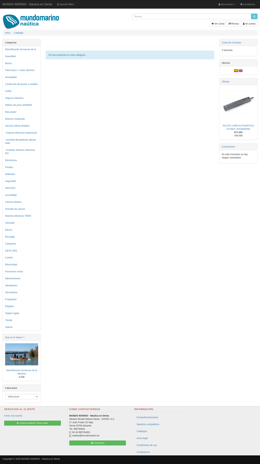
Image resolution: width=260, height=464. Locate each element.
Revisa (234, 23)
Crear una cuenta (13, 415)
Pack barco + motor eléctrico (20, 70)
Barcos (8, 229)
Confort (9, 257)
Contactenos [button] (97, 443)
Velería (8, 327)
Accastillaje (11, 195)
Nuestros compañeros (148, 424)
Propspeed (10, 299)
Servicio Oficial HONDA (17, 125)
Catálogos (142, 431)
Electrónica (11, 160)
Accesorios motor (14, 271)
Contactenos (143, 452)
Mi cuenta (249, 23)
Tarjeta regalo (12, 313)
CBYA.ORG (11, 250)
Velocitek (9, 222)
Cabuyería (10, 243)
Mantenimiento (12, 278)
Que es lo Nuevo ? (14, 337)
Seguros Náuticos (14, 98)
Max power (10, 112)
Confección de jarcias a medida (21, 84)
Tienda (8, 320)
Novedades (11, 77)
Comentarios (228, 146)
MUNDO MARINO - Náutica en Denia (27, 4)
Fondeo (9, 167)
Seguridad (10, 181)
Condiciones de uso (147, 445)
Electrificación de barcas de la (20, 49)
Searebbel (10, 56)
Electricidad (11, 264)
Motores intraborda (15, 119)
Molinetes (10, 174)
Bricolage (10, 236)
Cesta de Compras (231, 42)
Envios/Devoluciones (147, 417)
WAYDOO (10, 188)
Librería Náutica (13, 202)
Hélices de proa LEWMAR (18, 105)
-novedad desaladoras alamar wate (20, 141)
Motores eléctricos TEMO (18, 216)
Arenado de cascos (15, 209)
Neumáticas (11, 292)
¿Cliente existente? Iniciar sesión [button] (32, 423)
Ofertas (225, 81)
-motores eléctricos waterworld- (21, 132)
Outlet (8, 91)
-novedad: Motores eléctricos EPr (20, 152)
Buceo (8, 63)
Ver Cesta (217, 23)
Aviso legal (142, 438)
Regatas (9, 306)
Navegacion (11, 285)
